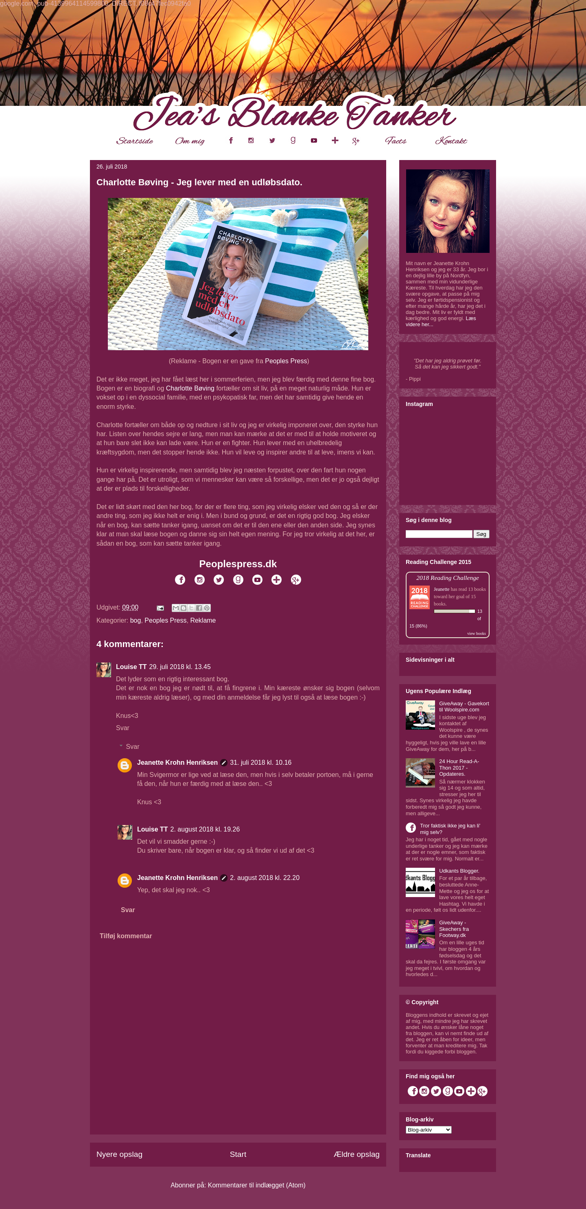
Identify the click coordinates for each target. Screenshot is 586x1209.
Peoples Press (286, 361)
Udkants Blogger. (459, 871)
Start (238, 1154)
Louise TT (131, 666)
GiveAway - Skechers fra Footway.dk (454, 928)
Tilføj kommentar (126, 936)
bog (135, 620)
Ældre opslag (357, 1154)
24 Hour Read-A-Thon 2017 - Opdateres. (459, 767)
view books (476, 633)
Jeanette (442, 589)
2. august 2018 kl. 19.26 (205, 829)
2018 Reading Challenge (447, 577)
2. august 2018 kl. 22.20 (265, 877)
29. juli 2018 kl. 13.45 (180, 666)
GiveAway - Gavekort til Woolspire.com (464, 706)
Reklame (203, 620)
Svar (122, 727)
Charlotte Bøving (190, 388)
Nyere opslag (119, 1154)
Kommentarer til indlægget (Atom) (257, 1185)
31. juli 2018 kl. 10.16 (260, 762)
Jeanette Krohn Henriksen (177, 762)
